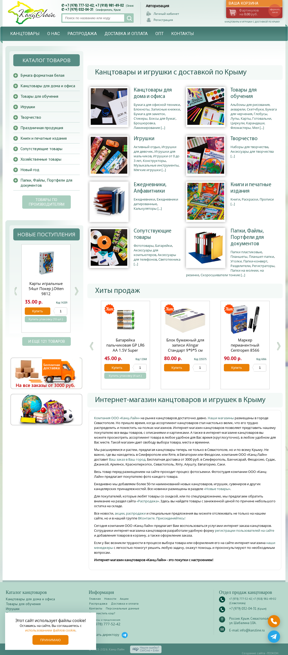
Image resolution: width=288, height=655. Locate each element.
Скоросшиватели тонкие (220, 275)
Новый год (29, 169)
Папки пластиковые (246, 252)
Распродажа (82, 33)
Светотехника (169, 259)
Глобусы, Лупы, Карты (249, 116)
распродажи (136, 513)
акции (119, 513)
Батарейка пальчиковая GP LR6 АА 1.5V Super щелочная (125, 347)
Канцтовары (25, 33)
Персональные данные (122, 608)
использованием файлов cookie (50, 630)
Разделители (240, 265)
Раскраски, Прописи (258, 199)
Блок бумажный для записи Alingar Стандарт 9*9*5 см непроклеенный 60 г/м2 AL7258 (185, 350)
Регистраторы (263, 265)
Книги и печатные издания (251, 188)
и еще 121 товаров (46, 341)
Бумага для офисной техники (157, 104)
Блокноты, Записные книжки (157, 109)
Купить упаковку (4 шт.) (125, 376)
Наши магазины (221, 418)
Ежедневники (144, 199)
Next (76, 291)
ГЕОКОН (272, 653)
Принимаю (50, 640)
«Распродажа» (147, 501)
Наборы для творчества (249, 147)
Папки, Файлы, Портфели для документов (247, 237)
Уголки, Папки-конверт (249, 261)
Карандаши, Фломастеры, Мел (248, 125)
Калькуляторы (145, 208)
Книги (235, 199)
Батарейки (163, 245)
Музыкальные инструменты (156, 165)
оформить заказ (275, 11)
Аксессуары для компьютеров (146, 252)
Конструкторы (154, 160)
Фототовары (144, 245)
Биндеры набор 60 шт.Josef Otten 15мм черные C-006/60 (46, 288)
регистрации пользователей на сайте (244, 530)
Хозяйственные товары (40, 159)
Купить (117, 368)
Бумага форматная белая (42, 75)
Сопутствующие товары (152, 234)
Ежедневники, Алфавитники (150, 188)
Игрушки (144, 138)
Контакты (182, 33)
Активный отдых (147, 147)
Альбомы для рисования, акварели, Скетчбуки (250, 107)
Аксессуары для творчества (252, 151)
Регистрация (163, 20)
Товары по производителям (46, 202)
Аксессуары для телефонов (155, 257)
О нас (53, 33)
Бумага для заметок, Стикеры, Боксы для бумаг (155, 116)
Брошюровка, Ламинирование (147, 125)
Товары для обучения (244, 93)
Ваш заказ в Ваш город (127, 459)
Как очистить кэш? (102, 613)
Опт (159, 33)
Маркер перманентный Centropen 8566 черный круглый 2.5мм (245, 350)
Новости (110, 599)
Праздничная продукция (41, 127)
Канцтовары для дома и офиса (153, 93)
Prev (15, 291)
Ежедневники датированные (156, 201)
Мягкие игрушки (147, 170)
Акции (124, 599)
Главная (95, 599)
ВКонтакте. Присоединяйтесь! (161, 518)
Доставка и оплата (126, 33)
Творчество (244, 138)
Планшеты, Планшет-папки (252, 256)
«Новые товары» (217, 488)
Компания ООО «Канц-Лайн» (117, 418)
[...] (163, 127)
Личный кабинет (166, 14)
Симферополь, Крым (108, 10)
